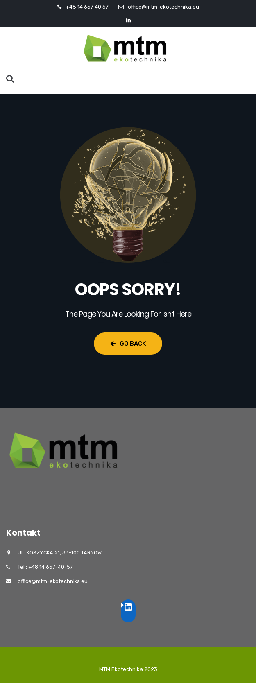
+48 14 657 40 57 (87, 7)
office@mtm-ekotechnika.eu (163, 7)
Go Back (128, 343)
